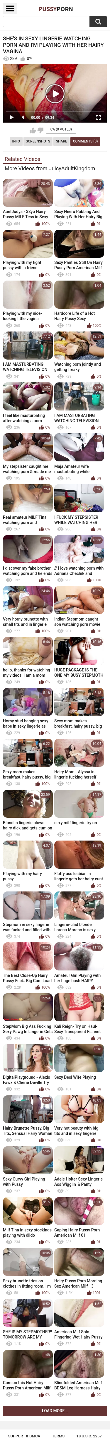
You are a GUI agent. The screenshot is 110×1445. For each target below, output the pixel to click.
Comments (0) (85, 141)
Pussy (55, 9)
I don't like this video (40, 130)
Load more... (55, 1410)
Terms (58, 1436)
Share (61, 141)
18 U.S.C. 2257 (89, 1436)
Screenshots (38, 141)
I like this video (33, 130)
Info (16, 141)
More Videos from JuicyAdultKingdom (50, 168)
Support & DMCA (24, 1436)
